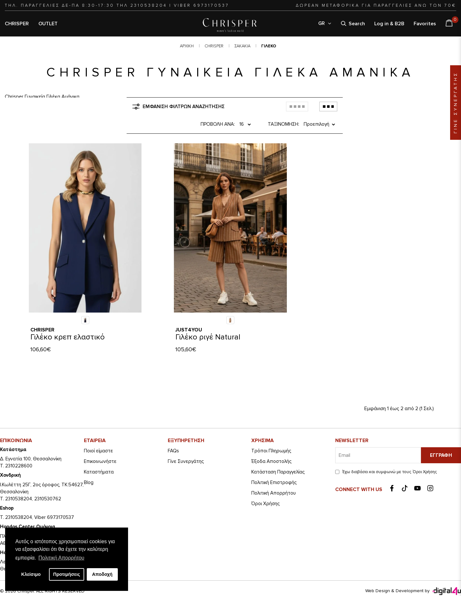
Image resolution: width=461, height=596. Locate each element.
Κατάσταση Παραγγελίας (277, 455)
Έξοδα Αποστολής (271, 445)
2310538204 (148, 5)
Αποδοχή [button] (102, 574)
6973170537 (211, 5)
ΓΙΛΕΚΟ (268, 46)
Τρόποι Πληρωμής (271, 434)
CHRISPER (17, 23)
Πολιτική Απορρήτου (273, 477)
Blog (88, 466)
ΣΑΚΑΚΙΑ (242, 46)
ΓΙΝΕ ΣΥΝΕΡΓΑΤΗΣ (455, 102)
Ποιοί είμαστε (98, 434)
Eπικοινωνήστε (100, 445)
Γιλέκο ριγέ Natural (207, 321)
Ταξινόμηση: (277, 108)
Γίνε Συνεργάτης (186, 445)
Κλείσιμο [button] (31, 574)
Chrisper (42, 313)
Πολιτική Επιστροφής (273, 466)
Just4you (188, 313)
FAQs (173, 434)
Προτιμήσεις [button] (66, 574)
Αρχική (187, 46)
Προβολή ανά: (210, 108)
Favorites (425, 23)
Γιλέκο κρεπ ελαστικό (67, 321)
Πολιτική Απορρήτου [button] (61, 557)
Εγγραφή (441, 439)
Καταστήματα (99, 455)
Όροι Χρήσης (265, 487)
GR (325, 23)
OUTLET (48, 23)
